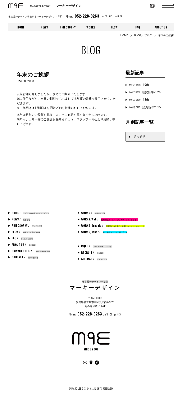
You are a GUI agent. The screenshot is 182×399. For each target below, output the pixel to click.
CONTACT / (25, 257)
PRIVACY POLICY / (31, 251)
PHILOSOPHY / (27, 225)
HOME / (30, 213)
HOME (20, 27)
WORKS (90, 27)
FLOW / (26, 232)
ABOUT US (161, 27)
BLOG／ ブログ (143, 35)
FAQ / (22, 238)
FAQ (137, 27)
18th (139, 99)
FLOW (114, 27)
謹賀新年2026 (144, 92)
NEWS (44, 27)
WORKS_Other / (104, 232)
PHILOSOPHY (68, 27)
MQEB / (96, 246)
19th (139, 84)
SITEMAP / (94, 259)
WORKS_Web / (109, 219)
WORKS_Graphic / (113, 225)
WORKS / (93, 213)
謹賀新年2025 (145, 107)
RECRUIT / (92, 252)
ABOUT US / (24, 244)
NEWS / (21, 219)
